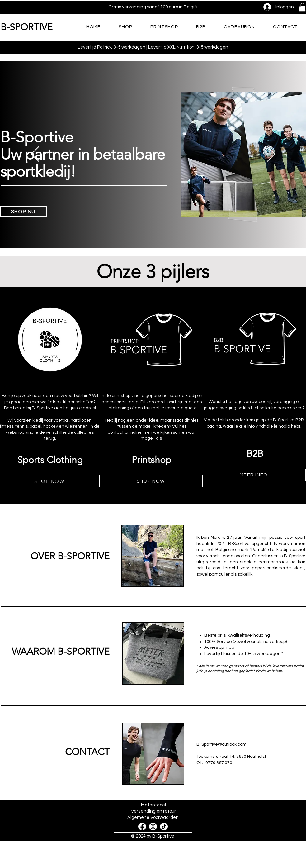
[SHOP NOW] (50, 481)
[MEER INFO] (254, 475)
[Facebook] (142, 826)
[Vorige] (35, 154)
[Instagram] (153, 826)
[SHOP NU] (23, 211)
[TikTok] (164, 826)
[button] (302, 7)
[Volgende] (271, 154)
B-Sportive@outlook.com (221, 744)
